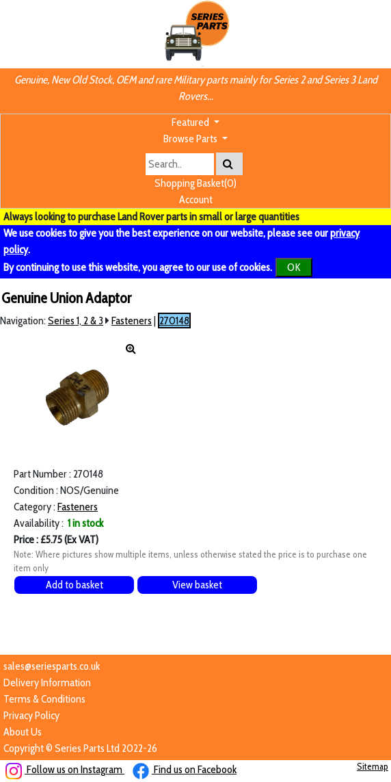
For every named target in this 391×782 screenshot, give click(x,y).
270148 (174, 320)
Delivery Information (47, 682)
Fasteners (131, 320)
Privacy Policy (31, 715)
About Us (22, 731)
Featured (191, 122)
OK (294, 267)
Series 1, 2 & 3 (75, 320)
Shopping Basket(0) (195, 183)
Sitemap (372, 766)
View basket (197, 584)
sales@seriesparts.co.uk (51, 666)
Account (196, 199)
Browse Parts (191, 138)
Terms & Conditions (44, 698)
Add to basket (74, 584)
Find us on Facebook (185, 769)
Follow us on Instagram (64, 769)
